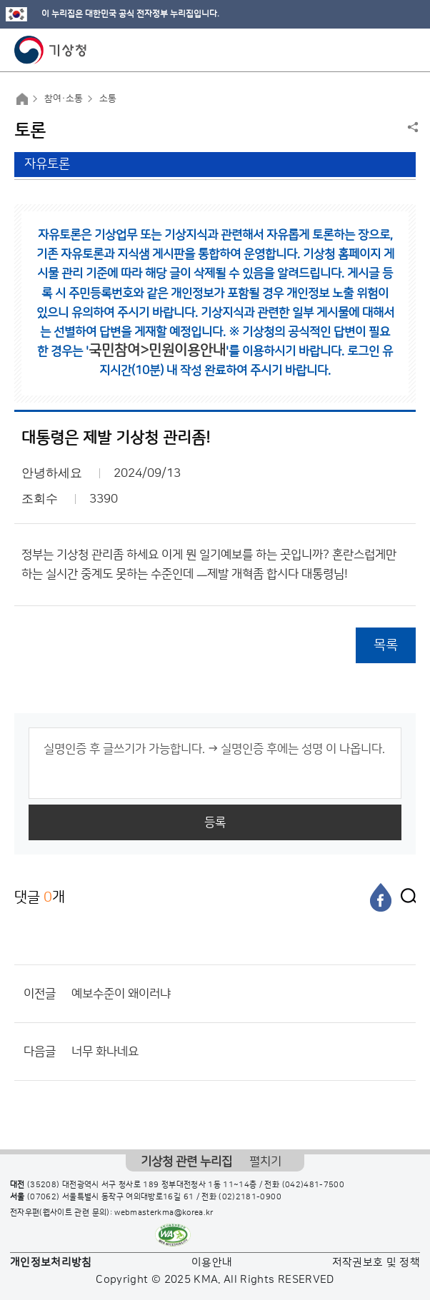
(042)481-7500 (313, 1185)
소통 (107, 99)
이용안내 (211, 1262)
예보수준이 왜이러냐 (121, 993)
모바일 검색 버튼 (383, 50)
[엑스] (405, 897)
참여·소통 (63, 99)
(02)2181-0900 (250, 1197)
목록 (386, 645)
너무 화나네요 (105, 1051)
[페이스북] (380, 897)
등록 (215, 822)
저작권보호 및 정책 (376, 1262)
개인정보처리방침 (51, 1262)
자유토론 (47, 164)
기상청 (50, 50)
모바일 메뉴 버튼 (406, 50)
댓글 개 (39, 897)
